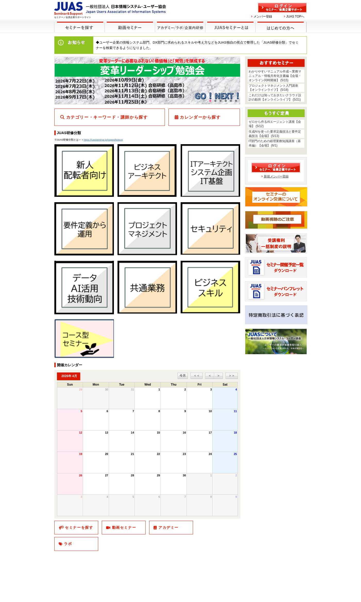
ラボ (68, 544)
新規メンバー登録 (276, 176)
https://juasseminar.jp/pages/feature (103, 139)
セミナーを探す (78, 24)
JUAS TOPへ (295, 16)
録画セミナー (130, 27)
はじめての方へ (280, 24)
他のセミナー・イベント (179, 24)
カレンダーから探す (200, 117)
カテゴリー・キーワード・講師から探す (107, 117)
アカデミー (168, 527)
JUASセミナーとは (230, 24)
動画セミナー (124, 527)
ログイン (282, 8)
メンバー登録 (263, 16)
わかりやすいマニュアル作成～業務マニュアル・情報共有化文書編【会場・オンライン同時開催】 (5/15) (275, 76)
